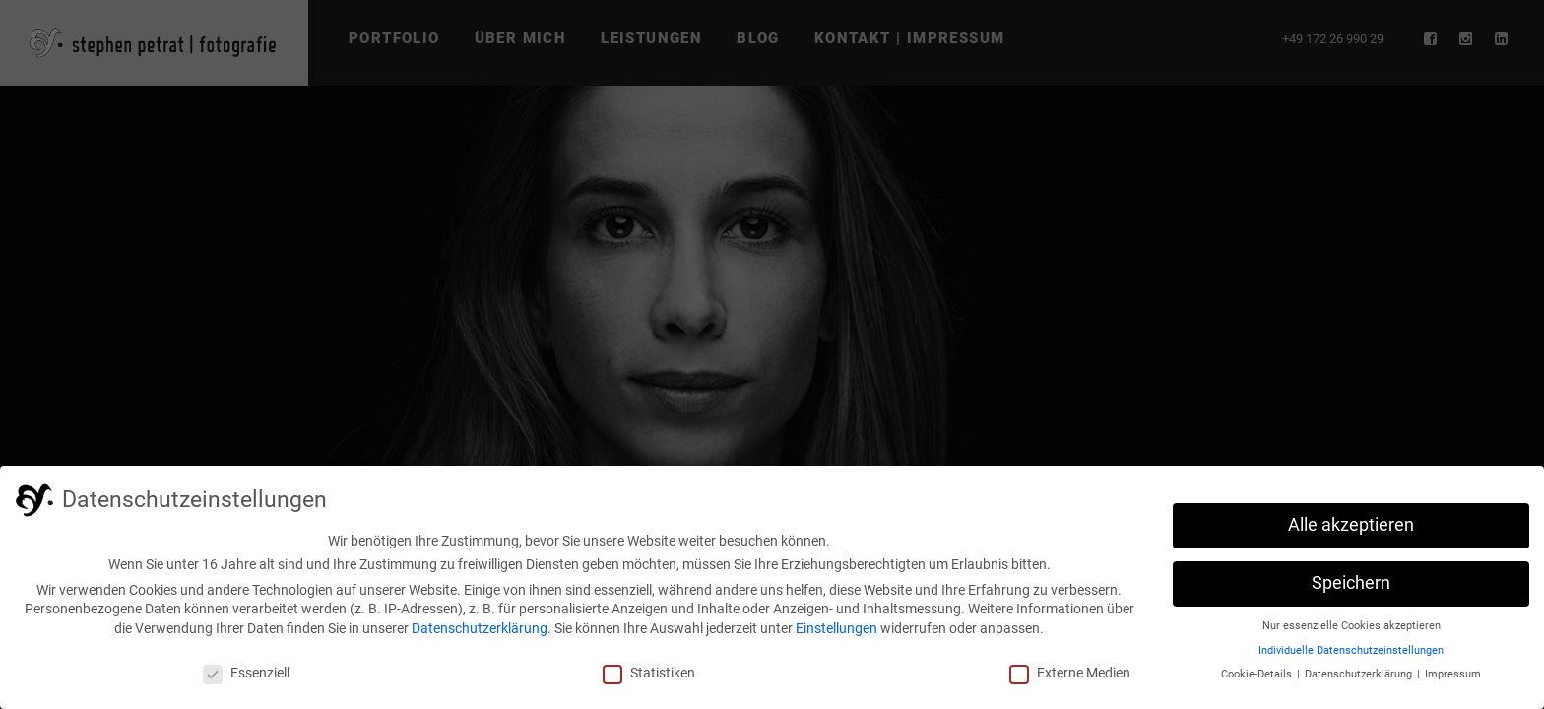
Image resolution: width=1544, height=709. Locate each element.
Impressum (1453, 674)
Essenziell (246, 672)
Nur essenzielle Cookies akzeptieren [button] (1351, 625)
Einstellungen (836, 628)
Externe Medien (1069, 672)
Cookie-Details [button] (1258, 674)
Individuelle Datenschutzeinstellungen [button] (1351, 650)
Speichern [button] (1351, 583)
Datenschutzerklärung (479, 628)
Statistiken (649, 672)
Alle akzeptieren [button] (1351, 525)
